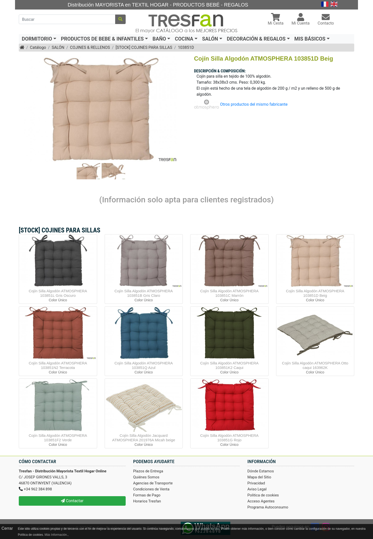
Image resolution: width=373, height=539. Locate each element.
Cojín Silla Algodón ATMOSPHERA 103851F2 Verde (58, 437)
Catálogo (38, 47)
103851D (186, 47)
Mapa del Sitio (259, 477)
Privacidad (256, 483)
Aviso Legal (257, 489)
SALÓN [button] (210, 39)
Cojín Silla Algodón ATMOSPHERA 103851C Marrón (229, 293)
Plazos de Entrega (148, 471)
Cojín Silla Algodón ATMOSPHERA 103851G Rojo (229, 437)
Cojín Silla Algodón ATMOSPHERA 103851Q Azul (143, 365)
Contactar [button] (72, 500)
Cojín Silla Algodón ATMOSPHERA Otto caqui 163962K (315, 365)
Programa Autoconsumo (267, 507)
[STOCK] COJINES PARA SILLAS (144, 47)
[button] (276, 19)
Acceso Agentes (261, 501)
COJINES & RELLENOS (90, 47)
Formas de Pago (146, 495)
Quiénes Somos (146, 477)
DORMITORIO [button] (37, 39)
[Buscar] (67, 19)
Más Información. (56, 534)
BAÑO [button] (159, 39)
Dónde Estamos (260, 471)
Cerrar (7, 528)
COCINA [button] (184, 39)
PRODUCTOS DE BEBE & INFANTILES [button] (102, 39)
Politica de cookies (263, 495)
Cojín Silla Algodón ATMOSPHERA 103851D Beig (315, 293)
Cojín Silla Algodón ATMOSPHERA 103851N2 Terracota (58, 365)
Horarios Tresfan (147, 501)
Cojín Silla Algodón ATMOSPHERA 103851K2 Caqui (229, 365)
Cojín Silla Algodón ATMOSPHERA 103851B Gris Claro (143, 293)
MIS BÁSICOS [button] (309, 39)
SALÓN (58, 47)
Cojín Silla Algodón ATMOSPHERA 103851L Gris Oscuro (58, 293)
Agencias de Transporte (153, 483)
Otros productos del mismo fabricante (254, 104)
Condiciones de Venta (151, 489)
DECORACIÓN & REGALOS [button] (256, 39)
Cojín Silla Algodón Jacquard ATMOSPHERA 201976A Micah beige (143, 437)
